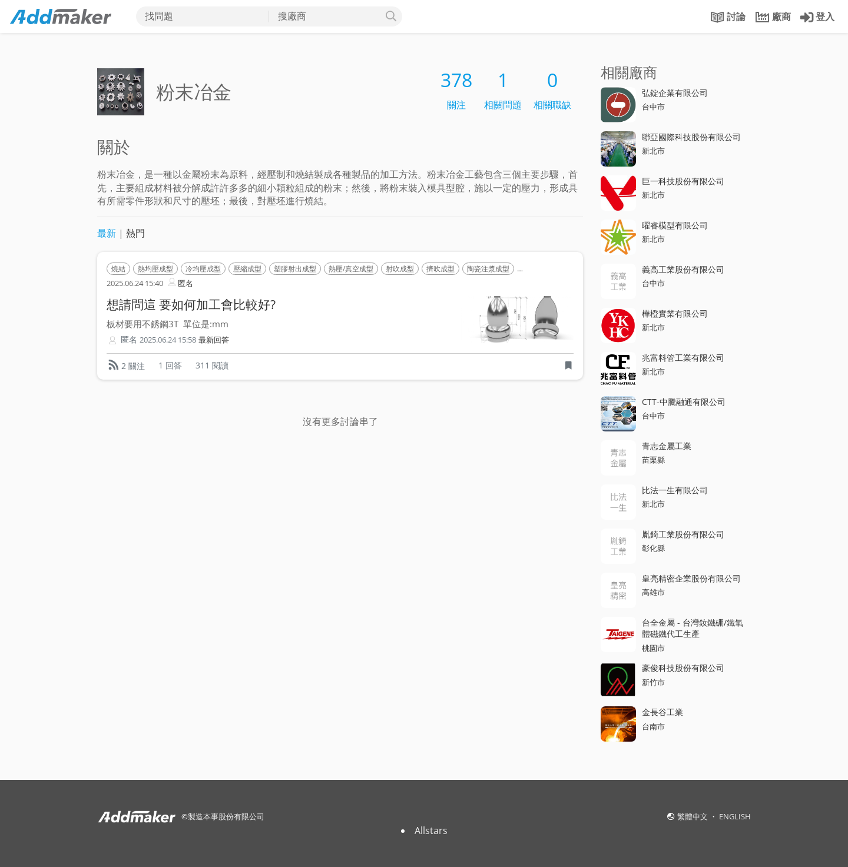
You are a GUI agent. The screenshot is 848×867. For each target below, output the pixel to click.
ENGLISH (735, 816)
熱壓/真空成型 (351, 269)
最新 (106, 233)
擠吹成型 (440, 269)
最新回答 (213, 340)
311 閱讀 (212, 365)
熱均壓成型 (155, 269)
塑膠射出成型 (295, 269)
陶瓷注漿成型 (488, 269)
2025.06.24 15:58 (168, 340)
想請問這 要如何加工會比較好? (191, 304)
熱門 (135, 233)
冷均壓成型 (203, 269)
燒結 (118, 269)
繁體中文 (693, 816)
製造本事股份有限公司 (226, 816)
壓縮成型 (247, 269)
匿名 (179, 282)
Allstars (431, 830)
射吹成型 (400, 269)
